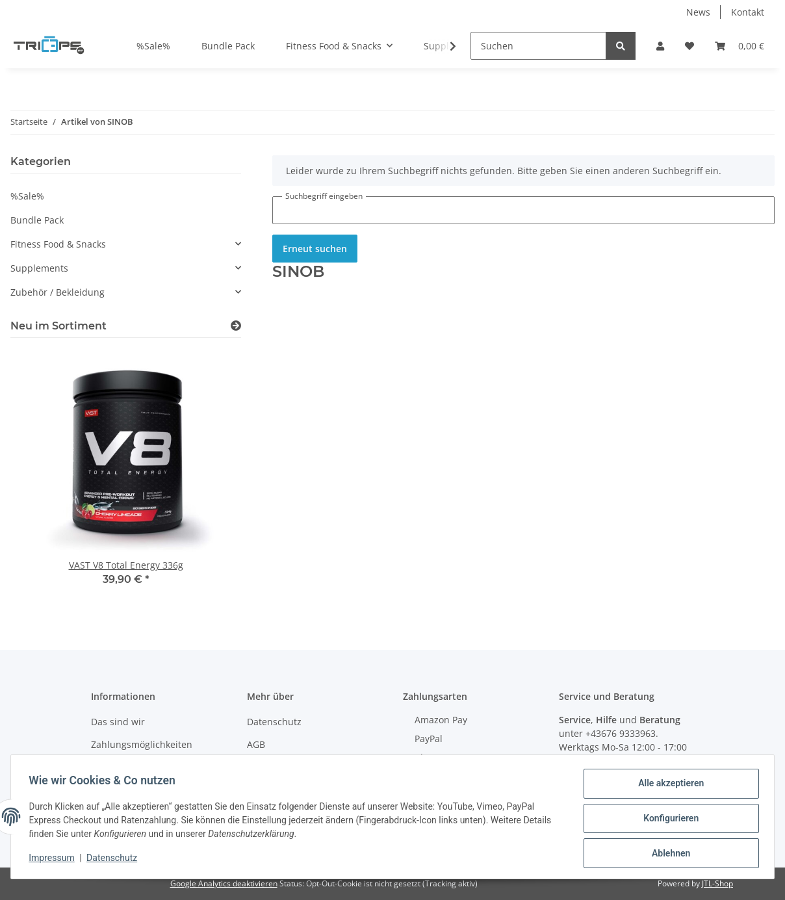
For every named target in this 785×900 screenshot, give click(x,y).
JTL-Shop (717, 883)
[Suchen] (538, 46)
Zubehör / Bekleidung (57, 292)
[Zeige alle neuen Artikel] (236, 326)
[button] (660, 45)
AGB (256, 744)
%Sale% (27, 196)
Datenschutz (274, 721)
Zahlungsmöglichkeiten (141, 744)
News (698, 12)
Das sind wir (118, 721)
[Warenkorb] (739, 45)
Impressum (54, 860)
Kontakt (747, 12)
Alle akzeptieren (668, 786)
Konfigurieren (667, 820)
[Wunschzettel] (689, 45)
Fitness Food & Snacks (58, 244)
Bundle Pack (37, 220)
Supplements (39, 268)
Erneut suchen (315, 248)
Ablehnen (668, 854)
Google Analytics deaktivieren (223, 883)
